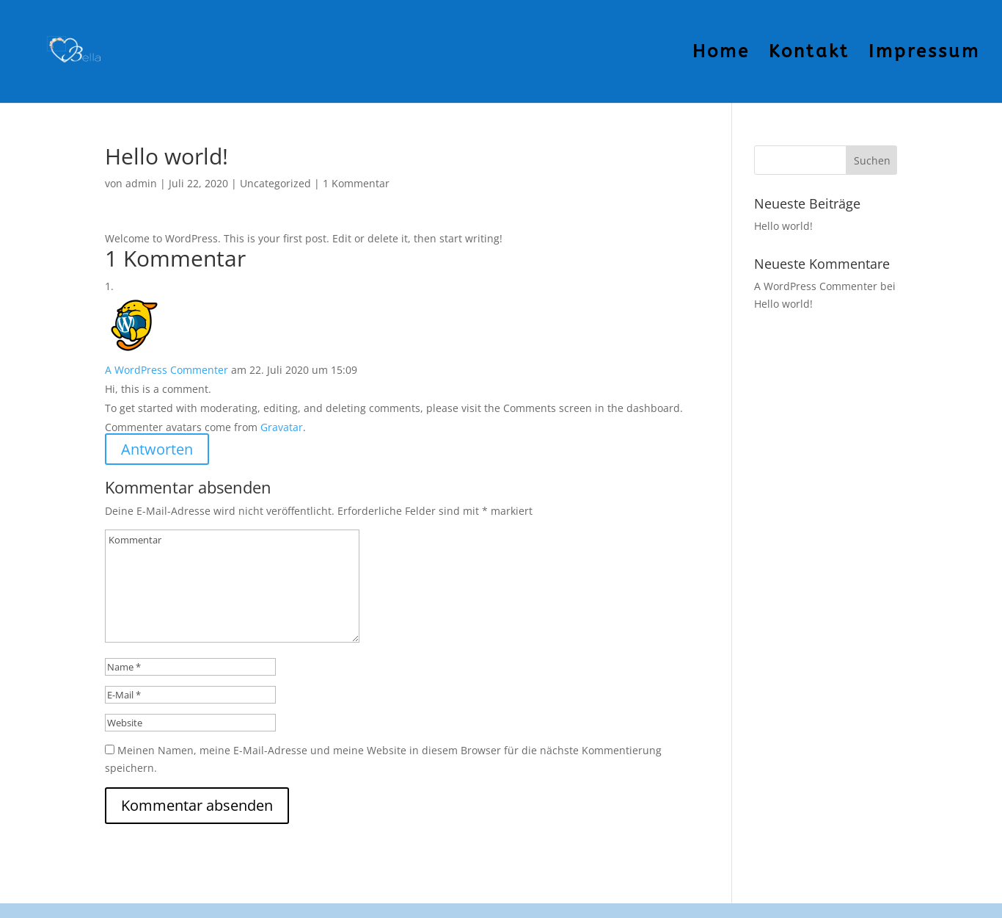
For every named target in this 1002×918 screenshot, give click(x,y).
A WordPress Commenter (166, 370)
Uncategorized (275, 183)
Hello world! (783, 226)
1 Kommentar (356, 183)
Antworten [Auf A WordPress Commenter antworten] (157, 449)
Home (721, 54)
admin (141, 183)
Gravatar (281, 427)
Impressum (924, 54)
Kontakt (809, 54)
